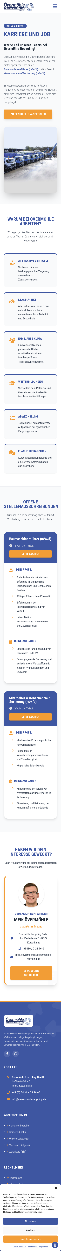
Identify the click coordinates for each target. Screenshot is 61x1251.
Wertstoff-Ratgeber (18, 1145)
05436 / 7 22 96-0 (33, 948)
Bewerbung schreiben (31, 973)
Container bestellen (18, 1125)
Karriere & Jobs (16, 1132)
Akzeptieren (30, 1221)
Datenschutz (33, 1247)
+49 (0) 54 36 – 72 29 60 (26, 1092)
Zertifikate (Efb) (16, 1151)
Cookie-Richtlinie (19, 1247)
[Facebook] (7, 1054)
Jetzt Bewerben (30, 554)
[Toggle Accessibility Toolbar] (55, 1245)
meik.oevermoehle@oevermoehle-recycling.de (33, 957)
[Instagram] (15, 1054)
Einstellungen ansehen (30, 1239)
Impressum (43, 1247)
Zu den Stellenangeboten (28, 114)
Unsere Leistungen (18, 1138)
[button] (56, 1188)
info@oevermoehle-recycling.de (29, 1099)
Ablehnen (30, 1230)
